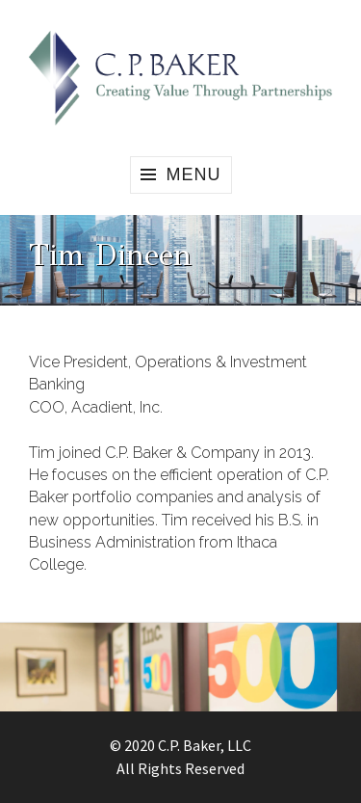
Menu (194, 174)
